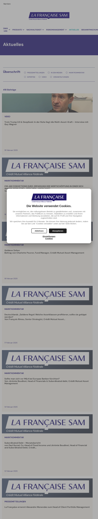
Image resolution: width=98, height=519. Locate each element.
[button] (58, 230)
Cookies (49, 238)
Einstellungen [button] (49, 236)
